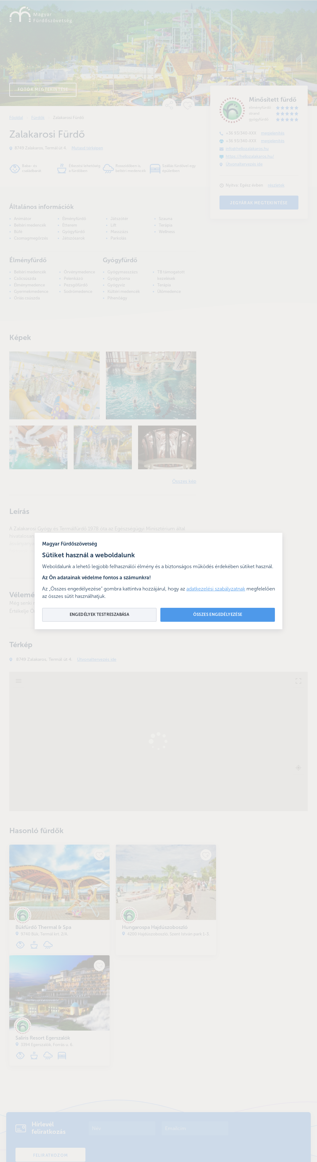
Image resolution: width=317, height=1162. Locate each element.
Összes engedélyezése (217, 615)
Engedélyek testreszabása (99, 615)
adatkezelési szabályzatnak (215, 589)
